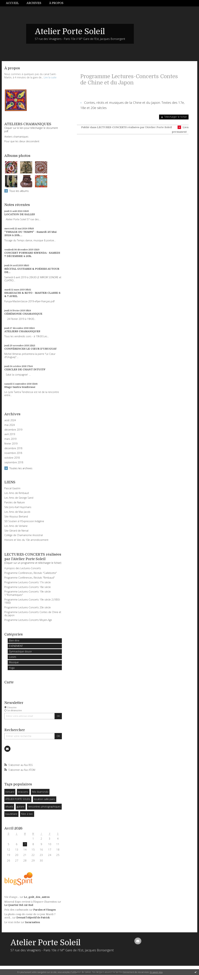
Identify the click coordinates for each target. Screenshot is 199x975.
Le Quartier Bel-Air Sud (18, 905)
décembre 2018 (13, 448)
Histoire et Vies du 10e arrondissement (26, 539)
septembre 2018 (13, 462)
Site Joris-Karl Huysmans (17, 507)
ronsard (9, 791)
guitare (20, 806)
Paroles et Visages (44, 909)
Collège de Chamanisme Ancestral (23, 535)
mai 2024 (9, 425)
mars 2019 (10, 438)
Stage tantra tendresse (19, 387)
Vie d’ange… (11, 897)
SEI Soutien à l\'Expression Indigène (24, 521)
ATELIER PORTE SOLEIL (17, 799)
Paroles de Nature (14, 502)
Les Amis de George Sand (18, 497)
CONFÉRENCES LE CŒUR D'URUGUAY (30, 348)
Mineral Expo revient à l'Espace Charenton (30, 901)
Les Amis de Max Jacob (17, 511)
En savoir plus (156, 972)
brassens (23, 791)
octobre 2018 (12, 457)
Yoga (11, 667)
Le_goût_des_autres (37, 897)
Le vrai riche (12, 922)
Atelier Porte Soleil (70, 31)
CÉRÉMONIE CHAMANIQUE (23, 313)
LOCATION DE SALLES (19, 214)
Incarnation (32, 922)
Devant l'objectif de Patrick (33, 917)
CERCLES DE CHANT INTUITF (24, 369)
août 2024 (10, 420)
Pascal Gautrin (12, 488)
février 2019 (10, 443)
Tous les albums (19, 191)
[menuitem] (14, 3)
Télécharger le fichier (175, 116)
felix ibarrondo (40, 791)
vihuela (9, 806)
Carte (9, 682)
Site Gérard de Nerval (16, 530)
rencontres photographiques (44, 806)
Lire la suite (50, 77)
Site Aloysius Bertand (16, 516)
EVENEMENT (16, 646)
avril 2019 (9, 434)
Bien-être (14, 640)
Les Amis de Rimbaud (16, 493)
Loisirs (12, 656)
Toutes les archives (20, 468)
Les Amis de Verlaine (16, 526)
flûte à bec (27, 814)
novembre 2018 (13, 453)
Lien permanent (180, 129)
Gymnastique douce (20, 651)
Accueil (12, 3)
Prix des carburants (16, 909)
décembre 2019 (13, 429)
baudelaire (11, 814)
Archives (33, 3)
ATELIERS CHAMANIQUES (22, 331)
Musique (14, 662)
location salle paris (44, 799)
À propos (56, 3)
